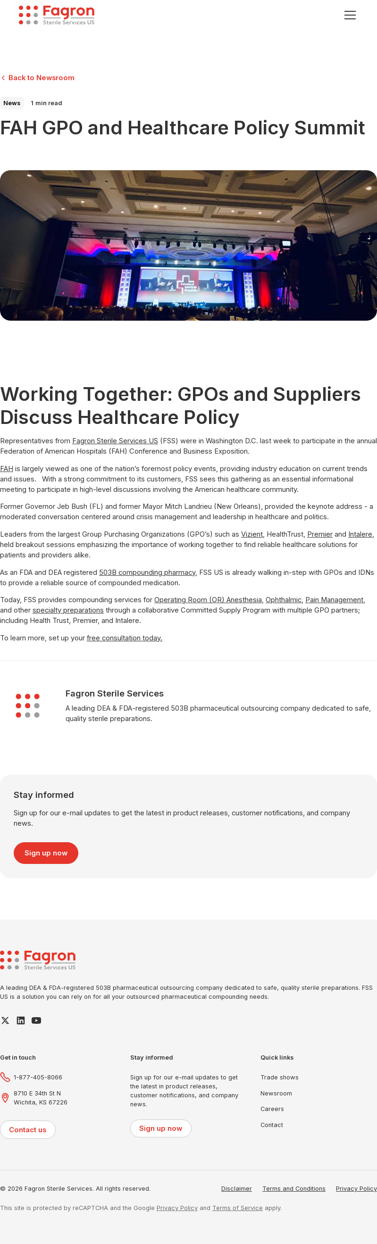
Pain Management (334, 600)
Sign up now (46, 853)
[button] (348, 15)
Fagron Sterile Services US (115, 441)
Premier (320, 534)
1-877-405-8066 (38, 1077)
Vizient (252, 534)
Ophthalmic (284, 600)
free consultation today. (124, 638)
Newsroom (276, 1093)
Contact (271, 1124)
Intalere (360, 534)
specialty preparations (68, 610)
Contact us (27, 1130)
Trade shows (279, 1077)
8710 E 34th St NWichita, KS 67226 (40, 1098)
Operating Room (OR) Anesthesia (208, 600)
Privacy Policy (356, 1188)
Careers (272, 1108)
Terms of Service (237, 1207)
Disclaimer (236, 1188)
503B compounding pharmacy (147, 572)
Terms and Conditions (294, 1188)
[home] (56, 15)
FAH (6, 468)
